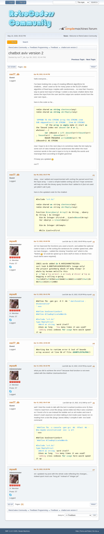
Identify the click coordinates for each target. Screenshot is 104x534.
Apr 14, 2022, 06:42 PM (42, 366)
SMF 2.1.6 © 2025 (11, 531)
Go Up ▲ (96, 531)
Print (93, 67)
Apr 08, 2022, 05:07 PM (42, 175)
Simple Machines (24, 531)
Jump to (61, 515)
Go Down (12, 67)
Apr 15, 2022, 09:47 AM (42, 402)
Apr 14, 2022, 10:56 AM (42, 343)
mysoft (13, 241)
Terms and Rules (85, 531)
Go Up (10, 504)
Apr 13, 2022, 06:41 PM (42, 294)
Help (77, 531)
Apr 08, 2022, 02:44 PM (42, 74)
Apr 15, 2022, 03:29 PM (42, 469)
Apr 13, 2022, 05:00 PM (42, 241)
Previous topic (78, 59)
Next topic (91, 59)
